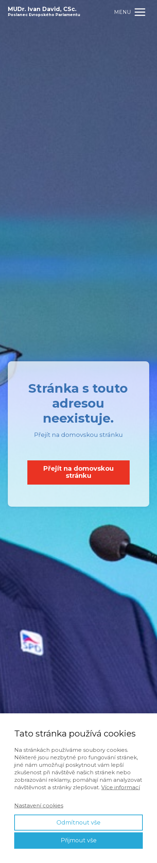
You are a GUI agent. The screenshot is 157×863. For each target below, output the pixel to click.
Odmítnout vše (78, 822)
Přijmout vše (79, 840)
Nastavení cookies (38, 805)
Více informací (120, 787)
